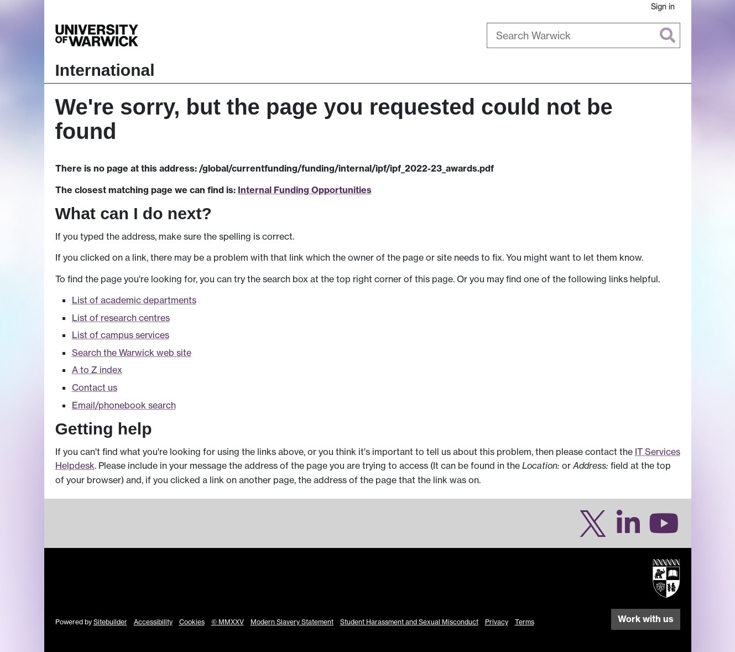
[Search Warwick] (583, 35)
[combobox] (583, 35)
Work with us (646, 618)
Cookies (192, 622)
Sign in (663, 6)
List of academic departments (134, 300)
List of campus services (120, 334)
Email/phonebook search (124, 405)
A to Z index (97, 369)
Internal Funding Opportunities (305, 189)
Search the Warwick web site (131, 352)
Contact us (94, 387)
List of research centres (121, 317)
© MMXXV (227, 622)
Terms (524, 622)
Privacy (496, 622)
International (105, 70)
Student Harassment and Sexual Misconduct (409, 622)
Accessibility (153, 622)
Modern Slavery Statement (292, 622)
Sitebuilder (110, 622)
